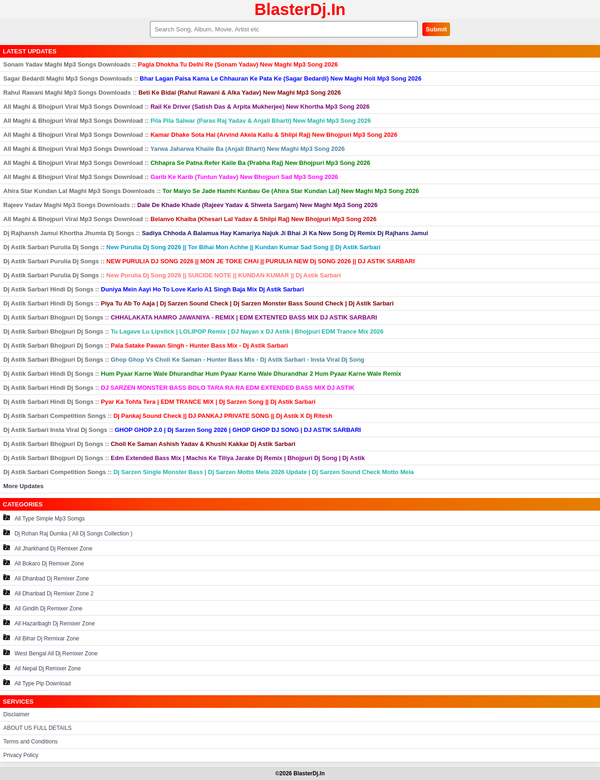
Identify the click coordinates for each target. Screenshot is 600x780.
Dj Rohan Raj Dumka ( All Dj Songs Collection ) (67, 533)
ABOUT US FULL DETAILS (37, 728)
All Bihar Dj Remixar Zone (41, 638)
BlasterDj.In (300, 9)
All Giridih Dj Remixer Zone (42, 608)
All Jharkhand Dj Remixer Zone (47, 548)
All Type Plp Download (37, 683)
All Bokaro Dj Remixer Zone (43, 563)
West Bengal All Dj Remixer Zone (50, 653)
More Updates (23, 486)
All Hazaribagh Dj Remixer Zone (49, 623)
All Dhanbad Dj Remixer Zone (46, 578)
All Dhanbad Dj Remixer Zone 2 (48, 593)
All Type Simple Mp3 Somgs (44, 518)
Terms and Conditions (30, 741)
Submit (436, 29)
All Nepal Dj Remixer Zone (42, 668)
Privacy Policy (20, 755)
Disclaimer (16, 714)
